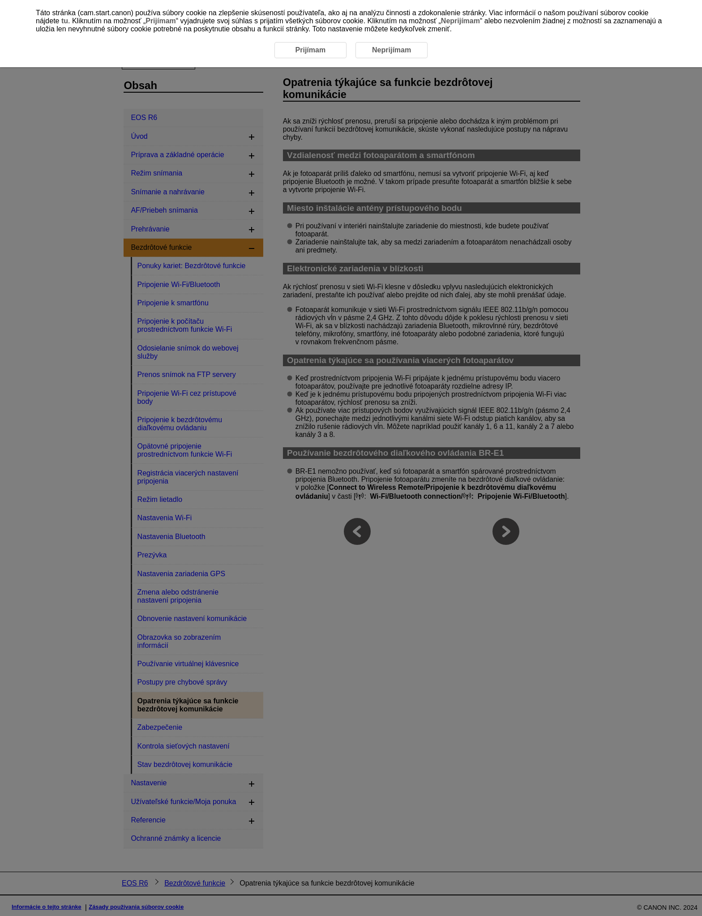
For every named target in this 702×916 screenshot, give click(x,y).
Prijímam (161, 21)
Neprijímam (460, 21)
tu (64, 21)
